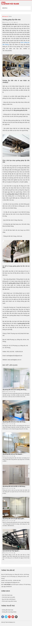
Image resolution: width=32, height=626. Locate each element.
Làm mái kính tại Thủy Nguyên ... (11, 550)
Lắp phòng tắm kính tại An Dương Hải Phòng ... (15, 389)
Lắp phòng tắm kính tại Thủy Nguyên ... (13, 454)
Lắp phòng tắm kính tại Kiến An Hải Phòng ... (14, 486)
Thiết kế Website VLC (10, 622)
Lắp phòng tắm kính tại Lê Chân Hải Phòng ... (14, 421)
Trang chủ (5, 16)
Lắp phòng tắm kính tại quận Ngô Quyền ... (14, 518)
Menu (5, 8)
